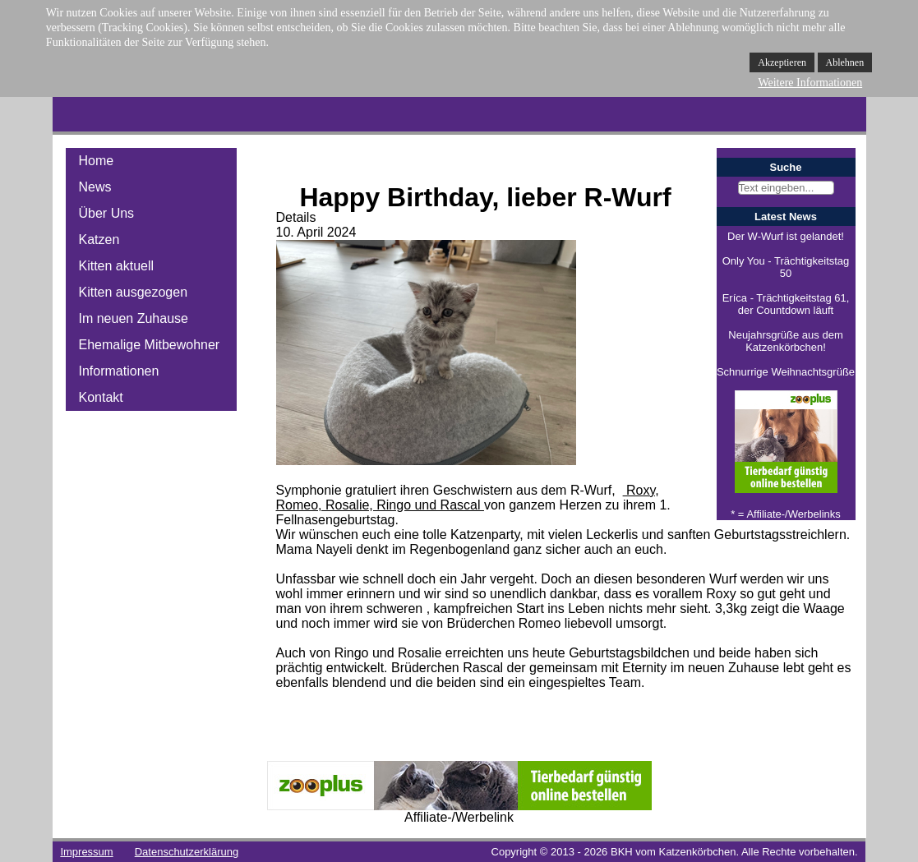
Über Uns (107, 213)
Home (96, 161)
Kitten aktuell (117, 266)
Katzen (99, 240)
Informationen (119, 371)
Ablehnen (845, 62)
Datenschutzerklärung (186, 852)
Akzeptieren (782, 62)
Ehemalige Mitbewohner (149, 345)
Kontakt (101, 397)
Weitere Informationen (810, 82)
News (95, 187)
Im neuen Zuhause (133, 318)
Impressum (86, 852)
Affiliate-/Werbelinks (793, 514)
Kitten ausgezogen (133, 292)
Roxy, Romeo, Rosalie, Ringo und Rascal (467, 497)
